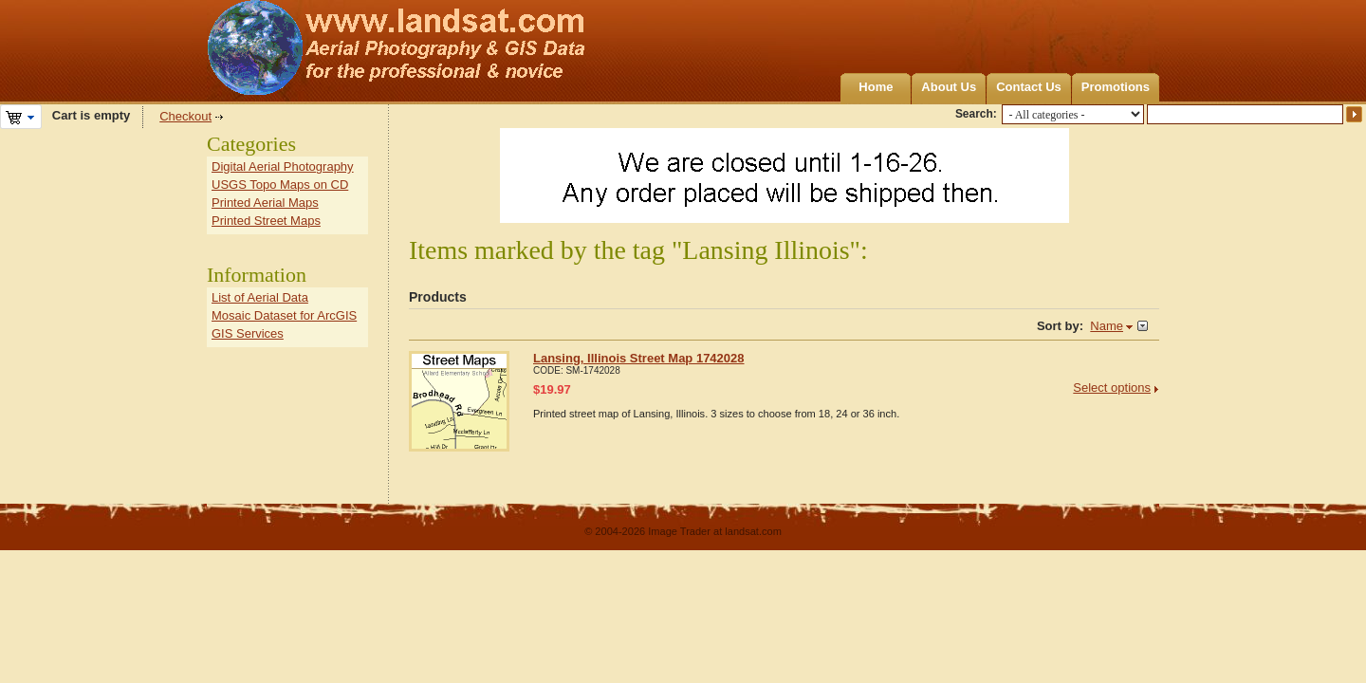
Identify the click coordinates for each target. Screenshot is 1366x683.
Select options (1112, 387)
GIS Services (248, 333)
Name (1106, 326)
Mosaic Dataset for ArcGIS (284, 315)
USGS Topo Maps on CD (280, 184)
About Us (948, 87)
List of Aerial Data (260, 297)
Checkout (185, 116)
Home (875, 87)
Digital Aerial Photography (283, 166)
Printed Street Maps (266, 220)
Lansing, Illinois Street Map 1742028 (639, 358)
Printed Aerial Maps (265, 202)
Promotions (1115, 87)
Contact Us (1028, 87)
